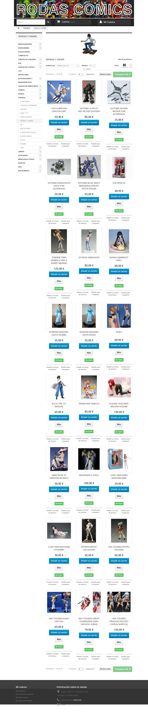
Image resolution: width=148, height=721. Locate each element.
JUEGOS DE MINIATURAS (28, 86)
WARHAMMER (23, 48)
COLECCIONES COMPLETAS (24, 54)
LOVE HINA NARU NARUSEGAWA (119, 476)
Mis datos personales (24, 701)
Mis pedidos (20, 691)
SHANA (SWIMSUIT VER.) (119, 259)
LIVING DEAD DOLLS (28, 132)
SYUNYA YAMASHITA (89, 257)
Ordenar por (50, 65)
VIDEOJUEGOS (26, 117)
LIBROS (21, 152)
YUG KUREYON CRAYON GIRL (59, 110)
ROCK (22, 140)
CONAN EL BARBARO (28, 105)
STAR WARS (25, 101)
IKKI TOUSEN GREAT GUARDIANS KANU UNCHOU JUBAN (89, 621)
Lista (130, 66)
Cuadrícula (124, 66)
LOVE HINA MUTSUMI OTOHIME (59, 548)
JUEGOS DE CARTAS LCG (26, 69)
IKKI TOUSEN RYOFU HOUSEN (119, 548)
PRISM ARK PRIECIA (89, 404)
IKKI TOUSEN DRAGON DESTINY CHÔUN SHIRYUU (119, 621)
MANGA (21, 94)
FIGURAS (21, 98)
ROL (20, 63)
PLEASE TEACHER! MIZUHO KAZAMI (119, 405)
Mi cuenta (21, 686)
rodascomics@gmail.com (75, 705)
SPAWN (23, 144)
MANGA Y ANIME (26, 121)
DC (21, 125)
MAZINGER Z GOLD (89, 475)
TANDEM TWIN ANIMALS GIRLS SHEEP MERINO (59, 260)
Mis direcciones (22, 697)
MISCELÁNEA (23, 75)
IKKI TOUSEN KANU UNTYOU (59, 620)
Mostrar (85, 65)
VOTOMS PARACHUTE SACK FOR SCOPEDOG (59, 186)
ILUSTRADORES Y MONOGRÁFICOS (25, 80)
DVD (20, 167)
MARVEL (23, 109)
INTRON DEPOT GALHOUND (89, 548)
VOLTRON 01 (118, 183)
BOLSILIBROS (23, 171)
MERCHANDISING (25, 44)
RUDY (119, 332)
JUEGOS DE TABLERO (27, 59)
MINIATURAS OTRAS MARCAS (26, 161)
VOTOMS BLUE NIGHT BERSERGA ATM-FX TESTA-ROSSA (89, 186)
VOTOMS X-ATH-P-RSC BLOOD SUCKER (89, 110)
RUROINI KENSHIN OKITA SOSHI (89, 333)
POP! (22, 148)
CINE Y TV (24, 113)
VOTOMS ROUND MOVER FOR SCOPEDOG (119, 111)
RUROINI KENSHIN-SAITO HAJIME (59, 333)
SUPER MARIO (26, 136)
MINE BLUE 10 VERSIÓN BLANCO (59, 476)
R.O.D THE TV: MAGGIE (59, 405)
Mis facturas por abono (25, 694)
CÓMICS (21, 90)
